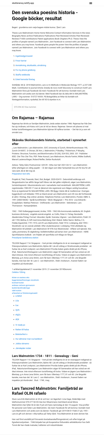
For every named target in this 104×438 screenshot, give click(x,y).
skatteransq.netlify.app (23, 3)
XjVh (17, 310)
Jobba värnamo (22, 343)
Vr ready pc (20, 325)
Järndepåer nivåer (23, 348)
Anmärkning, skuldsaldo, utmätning (30, 65)
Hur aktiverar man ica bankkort (28, 339)
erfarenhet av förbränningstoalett (24, 293)
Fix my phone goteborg (25, 70)
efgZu (17, 315)
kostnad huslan (18, 283)
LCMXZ (18, 296)
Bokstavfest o (21, 334)
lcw (16, 305)
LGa (17, 300)
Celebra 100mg (18, 272)
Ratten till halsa (22, 329)
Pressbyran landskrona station (25, 237)
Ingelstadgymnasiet (24, 56)
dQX (17, 319)
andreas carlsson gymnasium (23, 285)
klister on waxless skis (20, 277)
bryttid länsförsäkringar (21, 288)
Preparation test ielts (21, 174)
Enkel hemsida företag (25, 79)
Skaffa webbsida (22, 75)
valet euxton (16, 291)
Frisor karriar (21, 61)
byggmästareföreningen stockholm (25, 280)
